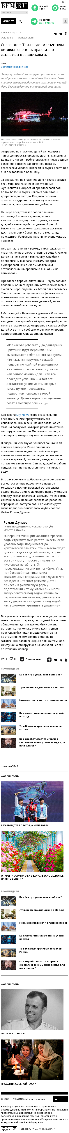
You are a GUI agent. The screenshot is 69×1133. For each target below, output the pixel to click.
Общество (7, 37)
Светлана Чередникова (14, 66)
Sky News (22, 414)
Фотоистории (10, 776)
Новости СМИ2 (9, 766)
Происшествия (25, 37)
